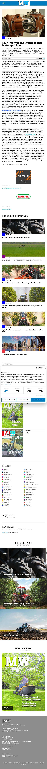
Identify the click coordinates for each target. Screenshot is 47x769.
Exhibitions (29, 492)
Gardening (6, 504)
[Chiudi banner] (45, 368)
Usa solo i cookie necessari (9, 399)
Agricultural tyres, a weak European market (16, 237)
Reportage (6, 499)
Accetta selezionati (23, 399)
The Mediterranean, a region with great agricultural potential (21, 283)
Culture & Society (30, 487)
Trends (27, 481)
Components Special (31, 484)
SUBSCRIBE (5, 532)
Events (27, 501)
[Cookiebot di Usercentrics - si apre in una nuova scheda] (37, 368)
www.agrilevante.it (13, 756)
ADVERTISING (17, 763)
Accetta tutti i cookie (38, 399)
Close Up (6, 506)
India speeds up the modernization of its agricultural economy (22, 260)
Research (28, 496)
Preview (28, 477)
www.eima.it (15, 755)
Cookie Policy (7, 384)
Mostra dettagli (39, 395)
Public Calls (7, 479)
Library (6, 471)
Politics (6, 491)
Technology (29, 494)
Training (6, 469)
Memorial (6, 472)
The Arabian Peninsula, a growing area (14, 354)
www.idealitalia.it (6, 209)
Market (25, 164)
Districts (6, 496)
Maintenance (7, 489)
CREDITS (23, 764)
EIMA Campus (29, 474)
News (5, 501)
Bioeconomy (7, 481)
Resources (28, 469)
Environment (7, 494)
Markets (6, 497)
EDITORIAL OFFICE (7, 763)
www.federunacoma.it (7, 746)
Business (6, 482)
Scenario (28, 479)
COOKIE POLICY (34, 763)
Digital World (7, 474)
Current (28, 506)
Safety (5, 487)
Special (28, 499)
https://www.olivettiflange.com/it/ (11, 188)
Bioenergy (6, 492)
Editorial (28, 472)
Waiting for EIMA (30, 489)
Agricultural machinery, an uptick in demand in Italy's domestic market (22, 306)
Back (44, 58)
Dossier (6, 477)
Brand (5, 476)
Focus (27, 502)
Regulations (7, 486)
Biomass (28, 497)
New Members (29, 482)
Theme (5, 484)
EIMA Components (30, 134)
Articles (27, 404)
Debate (27, 486)
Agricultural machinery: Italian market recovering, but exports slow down (24, 635)
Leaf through (28, 430)
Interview (28, 471)
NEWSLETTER (25, 763)
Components (19, 164)
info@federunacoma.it (7, 729)
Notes (5, 502)
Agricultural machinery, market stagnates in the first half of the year (22, 330)
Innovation (29, 476)
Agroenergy (29, 491)
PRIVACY (42, 763)
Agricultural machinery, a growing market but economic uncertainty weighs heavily (21, 604)
